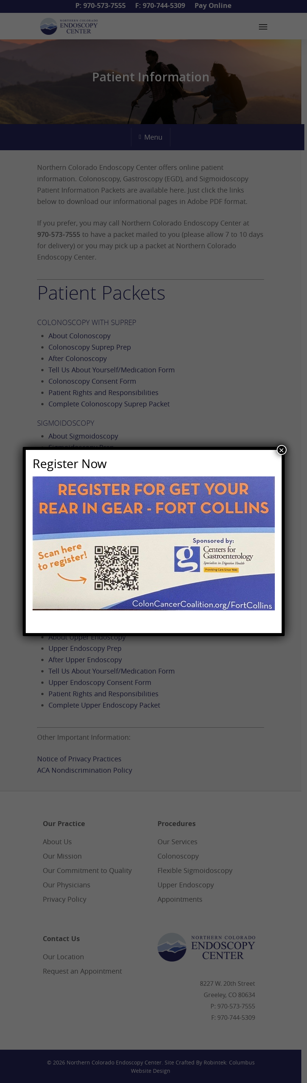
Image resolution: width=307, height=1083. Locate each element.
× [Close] (281, 450)
